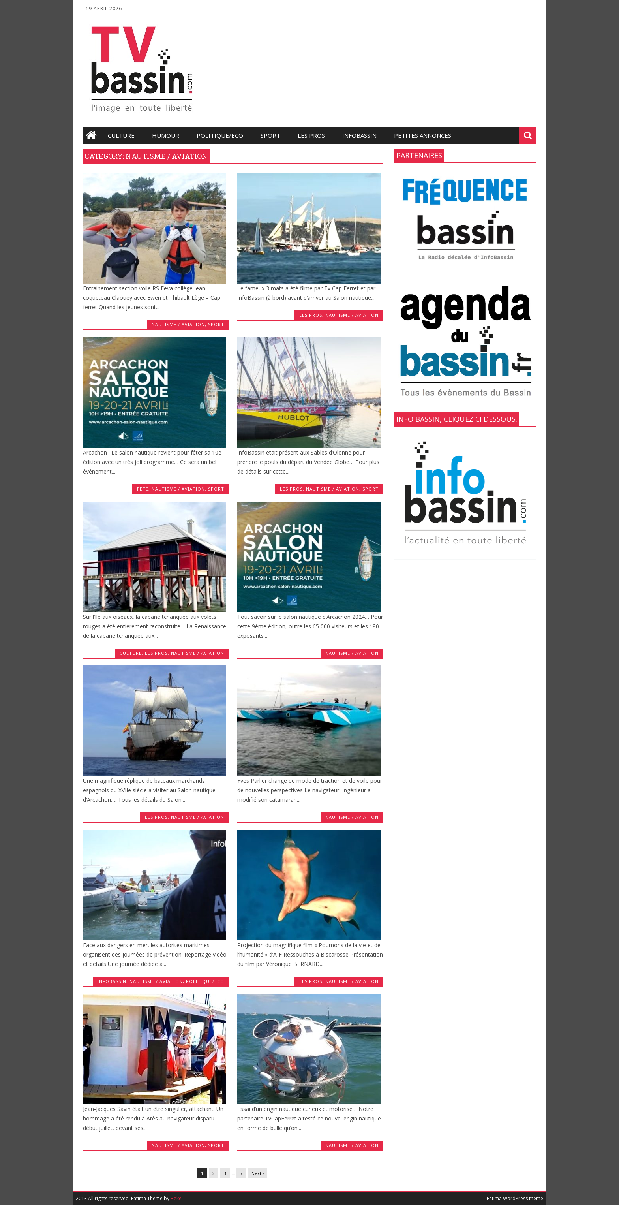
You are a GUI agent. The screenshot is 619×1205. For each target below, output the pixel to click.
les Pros (311, 135)
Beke (176, 1198)
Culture (121, 135)
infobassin (359, 135)
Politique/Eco (220, 135)
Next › (257, 1173)
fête (142, 489)
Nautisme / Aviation (178, 324)
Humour (165, 135)
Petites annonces (422, 135)
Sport (270, 135)
